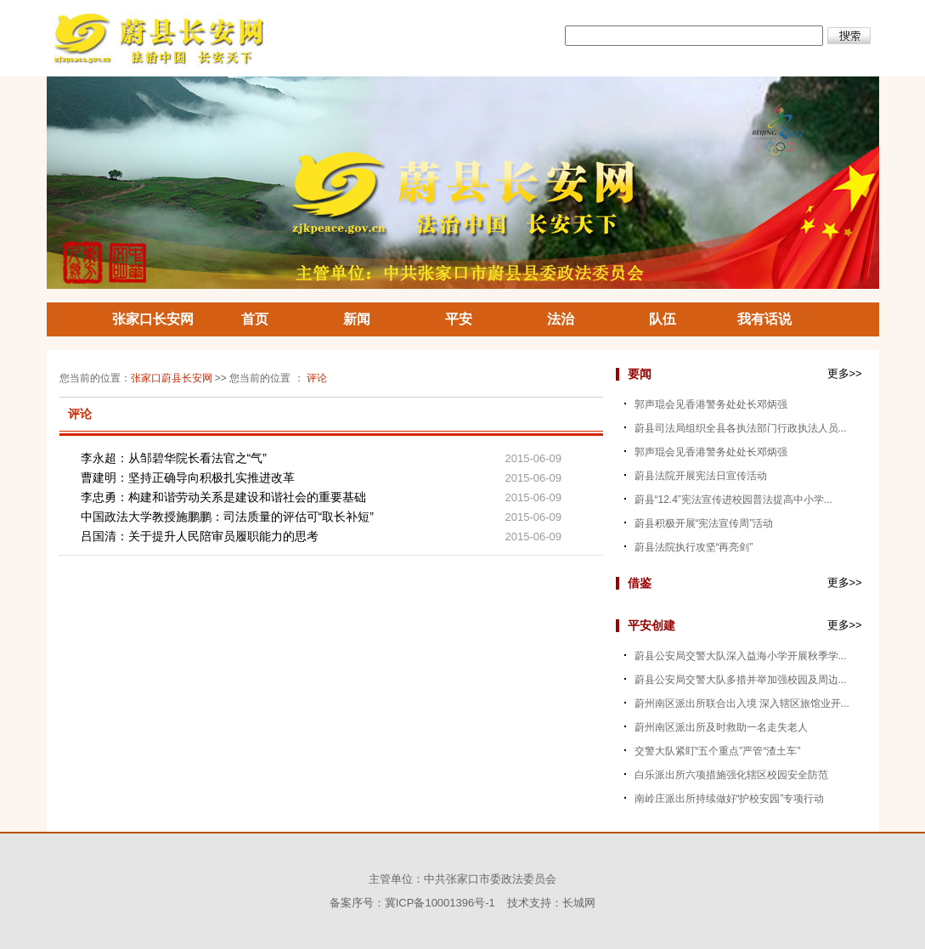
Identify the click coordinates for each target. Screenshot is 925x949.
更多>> (844, 373)
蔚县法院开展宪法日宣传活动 (701, 476)
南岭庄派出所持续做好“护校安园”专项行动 (730, 799)
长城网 (578, 902)
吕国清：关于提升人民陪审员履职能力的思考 (200, 536)
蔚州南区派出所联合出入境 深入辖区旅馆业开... (742, 703)
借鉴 (639, 583)
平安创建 (651, 625)
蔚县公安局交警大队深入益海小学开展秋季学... (741, 656)
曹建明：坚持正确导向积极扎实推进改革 (188, 477)
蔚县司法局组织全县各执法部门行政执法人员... (741, 428)
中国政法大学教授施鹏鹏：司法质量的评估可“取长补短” (227, 516)
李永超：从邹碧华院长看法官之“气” (174, 458)
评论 (317, 378)
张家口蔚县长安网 (171, 378)
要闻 (639, 374)
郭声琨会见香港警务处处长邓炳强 (711, 404)
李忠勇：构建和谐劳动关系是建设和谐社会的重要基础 (223, 497)
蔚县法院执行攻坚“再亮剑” (694, 547)
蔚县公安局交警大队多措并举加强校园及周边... (741, 680)
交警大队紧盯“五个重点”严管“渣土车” (718, 751)
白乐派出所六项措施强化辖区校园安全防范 (731, 775)
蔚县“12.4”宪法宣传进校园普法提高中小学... (733, 500)
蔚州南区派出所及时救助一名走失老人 (721, 727)
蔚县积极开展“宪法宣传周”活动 (704, 523)
